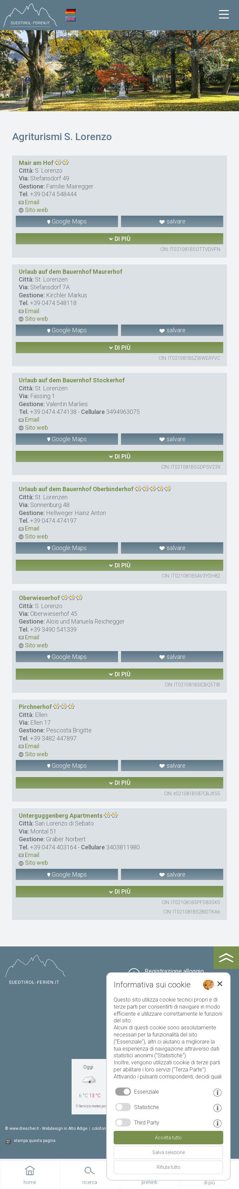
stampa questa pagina (34, 1140)
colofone (100, 1128)
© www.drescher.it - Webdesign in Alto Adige (46, 1128)
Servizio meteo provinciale (99, 1106)
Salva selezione (168, 1152)
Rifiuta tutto (169, 1167)
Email (29, 202)
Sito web (33, 209)
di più (119, 238)
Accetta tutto (168, 1137)
